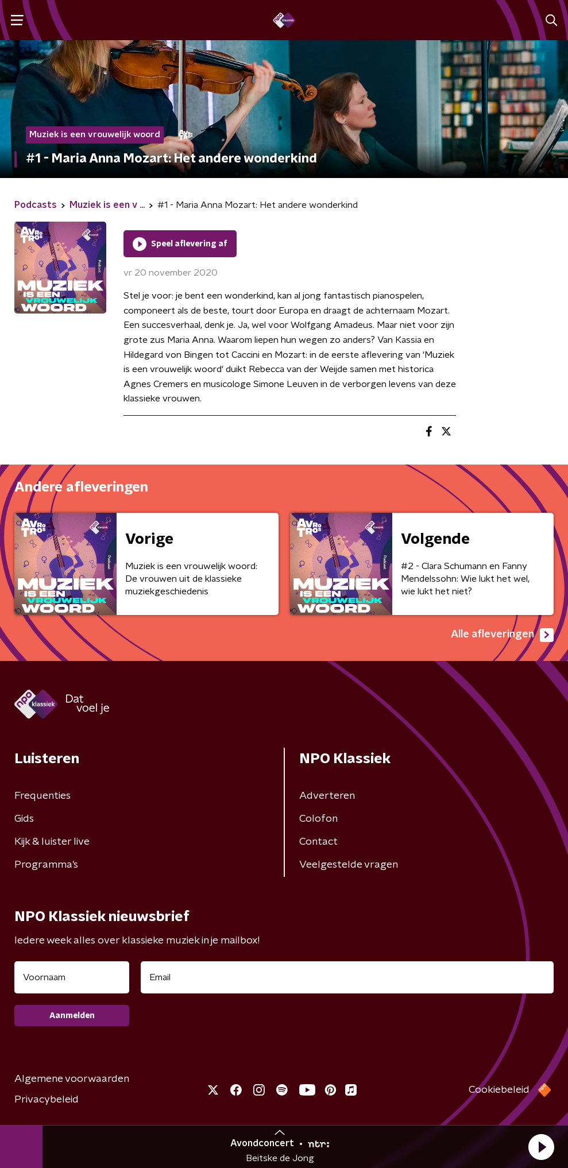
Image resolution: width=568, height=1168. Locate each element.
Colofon (318, 819)
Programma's (46, 865)
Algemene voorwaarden (71, 1079)
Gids (24, 819)
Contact (318, 842)
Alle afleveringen (502, 635)
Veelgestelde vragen (348, 865)
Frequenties (42, 796)
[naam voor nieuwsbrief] (71, 977)
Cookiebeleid (499, 1090)
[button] (541, 1146)
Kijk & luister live (52, 842)
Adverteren (327, 796)
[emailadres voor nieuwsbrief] (347, 977)
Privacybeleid (46, 1099)
